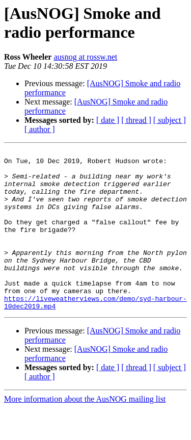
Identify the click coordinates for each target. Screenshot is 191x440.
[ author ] (39, 129)
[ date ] (107, 120)
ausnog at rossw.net (85, 57)
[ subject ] (169, 120)
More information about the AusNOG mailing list (85, 431)
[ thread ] (136, 120)
